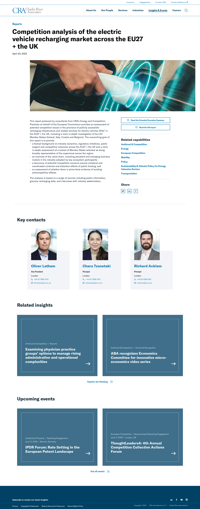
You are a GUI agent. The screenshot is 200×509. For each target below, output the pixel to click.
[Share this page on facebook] (136, 191)
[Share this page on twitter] (123, 191)
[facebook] (177, 500)
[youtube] (182, 500)
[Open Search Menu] (186, 10)
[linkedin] (171, 500)
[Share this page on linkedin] (129, 191)
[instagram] (187, 500)
